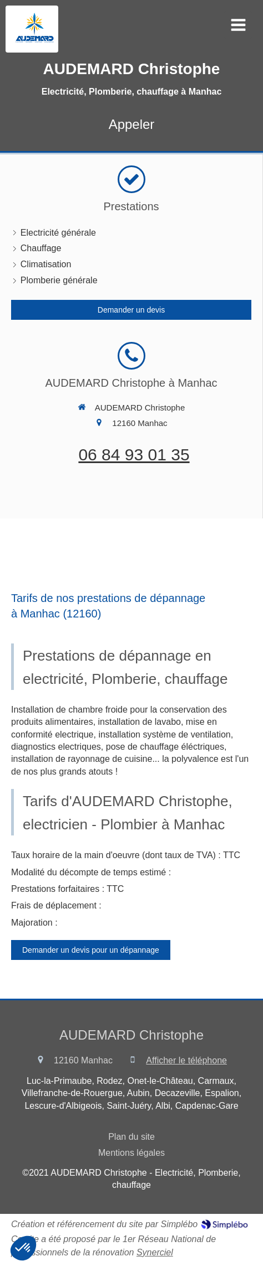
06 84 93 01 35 (133, 454)
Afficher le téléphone (186, 1060)
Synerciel (154, 1252)
